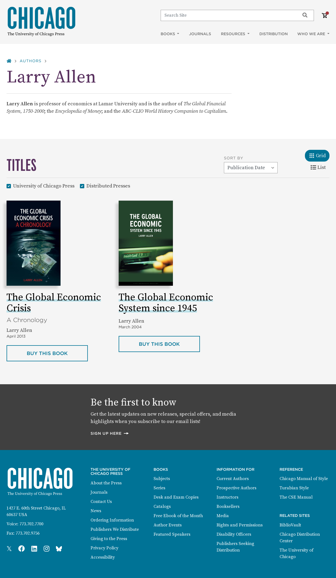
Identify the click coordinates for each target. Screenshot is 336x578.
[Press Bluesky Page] (59, 549)
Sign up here (110, 433)
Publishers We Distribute (115, 529)
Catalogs (162, 506)
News (96, 511)
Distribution (273, 33)
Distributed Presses (108, 185)
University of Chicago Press (43, 185)
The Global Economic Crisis (54, 303)
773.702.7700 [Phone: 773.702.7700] (31, 524)
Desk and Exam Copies (176, 497)
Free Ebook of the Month (178, 516)
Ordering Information (112, 520)
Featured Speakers (172, 534)
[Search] (228, 15)
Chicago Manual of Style (304, 478)
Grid (319, 155)
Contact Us (101, 501)
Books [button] (168, 33)
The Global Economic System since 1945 (166, 303)
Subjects (162, 478)
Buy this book (57, 352)
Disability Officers (234, 534)
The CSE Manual (296, 497)
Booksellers (228, 506)
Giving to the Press (109, 538)
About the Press (106, 483)
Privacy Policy (104, 548)
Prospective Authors (236, 488)
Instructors (227, 497)
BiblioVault (290, 525)
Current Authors (233, 478)
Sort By (233, 158)
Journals (200, 33)
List (320, 167)
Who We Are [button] (311, 33)
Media (223, 516)
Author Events (168, 525)
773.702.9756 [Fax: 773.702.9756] (28, 533)
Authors (30, 60)
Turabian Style (294, 488)
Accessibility (103, 557)
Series (159, 488)
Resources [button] (233, 33)
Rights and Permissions (240, 525)
